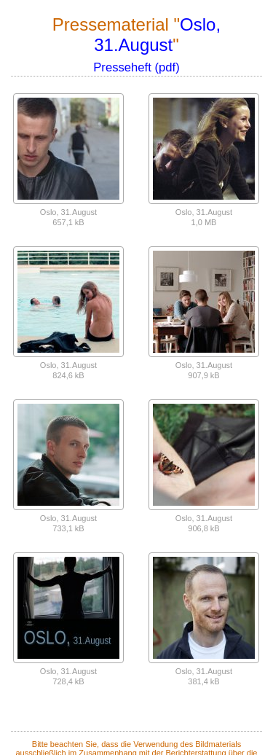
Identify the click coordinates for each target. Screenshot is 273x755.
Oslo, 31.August (157, 35)
